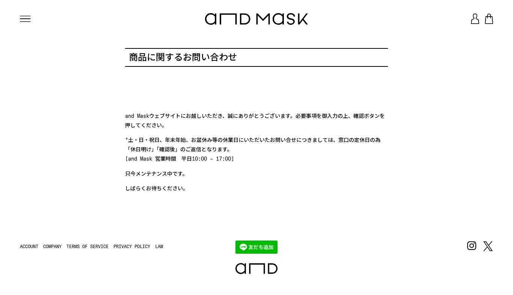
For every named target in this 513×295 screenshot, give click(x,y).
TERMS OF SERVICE (87, 247)
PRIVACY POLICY (131, 247)
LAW (159, 247)
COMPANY (52, 247)
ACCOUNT (29, 247)
